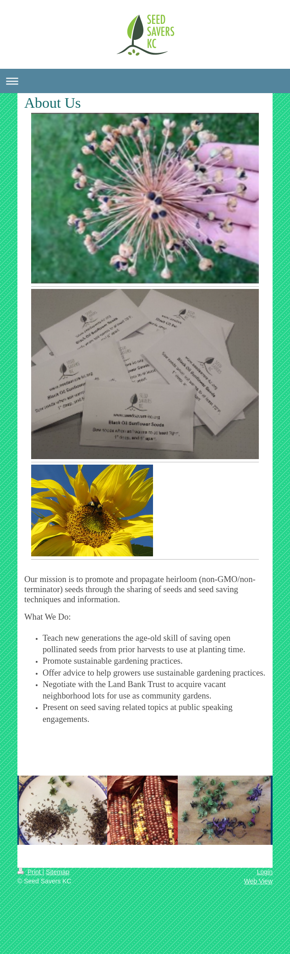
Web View (258, 881)
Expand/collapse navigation (145, 81)
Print (30, 872)
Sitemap (57, 872)
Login (265, 872)
